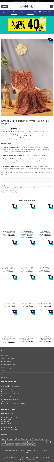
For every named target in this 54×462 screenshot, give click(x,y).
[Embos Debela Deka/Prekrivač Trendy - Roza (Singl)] (27, 288)
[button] (4, 6)
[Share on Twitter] (8, 191)
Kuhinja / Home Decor (8, 364)
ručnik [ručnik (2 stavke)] (34, 442)
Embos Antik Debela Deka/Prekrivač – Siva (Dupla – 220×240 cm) (27, 269)
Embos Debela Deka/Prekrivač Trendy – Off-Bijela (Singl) (9, 269)
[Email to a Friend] (11, 191)
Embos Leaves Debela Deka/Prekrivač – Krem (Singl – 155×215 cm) (45, 303)
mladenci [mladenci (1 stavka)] (24, 439)
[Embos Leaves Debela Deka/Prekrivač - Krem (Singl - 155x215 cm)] (45, 288)
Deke (22, 118)
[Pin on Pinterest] (14, 191)
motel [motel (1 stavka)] (29, 439)
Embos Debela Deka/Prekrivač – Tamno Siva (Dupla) (27, 338)
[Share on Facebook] (5, 191)
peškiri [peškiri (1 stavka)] (3, 442)
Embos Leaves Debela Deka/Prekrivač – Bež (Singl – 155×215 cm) (9, 303)
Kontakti (4, 377)
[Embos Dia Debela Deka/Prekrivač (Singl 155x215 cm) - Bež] (45, 253)
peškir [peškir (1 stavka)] (46, 439)
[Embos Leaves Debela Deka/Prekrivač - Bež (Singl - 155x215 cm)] (9, 288)
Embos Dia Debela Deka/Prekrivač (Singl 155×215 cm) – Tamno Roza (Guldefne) (27, 233)
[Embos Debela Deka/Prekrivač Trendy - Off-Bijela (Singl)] (9, 253)
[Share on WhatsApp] (2, 191)
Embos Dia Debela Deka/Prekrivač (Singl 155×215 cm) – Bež (45, 269)
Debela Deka (28, 118)
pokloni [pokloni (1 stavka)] (13, 442)
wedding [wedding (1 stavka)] (24, 444)
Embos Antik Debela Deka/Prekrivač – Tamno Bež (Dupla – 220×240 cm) (9, 339)
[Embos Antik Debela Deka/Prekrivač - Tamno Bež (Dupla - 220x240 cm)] (9, 322)
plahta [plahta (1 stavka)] (8, 442)
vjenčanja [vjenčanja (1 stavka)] (18, 444)
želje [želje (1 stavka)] (34, 444)
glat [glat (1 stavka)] (15, 439)
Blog (2, 374)
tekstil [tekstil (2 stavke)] (48, 442)
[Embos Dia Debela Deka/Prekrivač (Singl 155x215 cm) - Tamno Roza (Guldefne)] (27, 217)
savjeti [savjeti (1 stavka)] (43, 442)
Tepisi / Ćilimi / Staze (7, 358)
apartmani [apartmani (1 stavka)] (4, 439)
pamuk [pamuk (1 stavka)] (42, 439)
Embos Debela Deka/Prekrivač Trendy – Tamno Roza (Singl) (45, 232)
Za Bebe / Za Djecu (7, 368)
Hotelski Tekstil (6, 361)
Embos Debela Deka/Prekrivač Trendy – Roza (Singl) (27, 303)
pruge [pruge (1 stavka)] (24, 442)
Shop (8, 118)
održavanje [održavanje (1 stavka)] (35, 439)
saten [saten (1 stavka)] (39, 442)
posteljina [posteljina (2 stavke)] (19, 442)
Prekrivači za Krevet (39, 187)
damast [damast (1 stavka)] (11, 439)
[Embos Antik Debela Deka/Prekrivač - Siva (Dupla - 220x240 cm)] (27, 253)
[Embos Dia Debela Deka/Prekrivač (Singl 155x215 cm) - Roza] (45, 322)
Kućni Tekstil (15, 118)
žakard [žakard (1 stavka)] (29, 444)
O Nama (4, 371)
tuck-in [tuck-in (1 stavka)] (3, 444)
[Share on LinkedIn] (17, 191)
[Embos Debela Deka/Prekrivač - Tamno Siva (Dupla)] (27, 322)
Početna (3, 118)
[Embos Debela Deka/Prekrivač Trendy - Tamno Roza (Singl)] (45, 217)
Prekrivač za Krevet (29, 187)
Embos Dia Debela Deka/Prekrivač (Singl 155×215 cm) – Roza (45, 338)
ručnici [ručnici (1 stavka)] (29, 442)
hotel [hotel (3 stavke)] (19, 439)
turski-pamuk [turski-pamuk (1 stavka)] (10, 444)
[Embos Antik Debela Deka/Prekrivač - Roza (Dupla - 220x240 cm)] (9, 217)
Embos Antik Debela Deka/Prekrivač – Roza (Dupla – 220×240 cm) (9, 232)
